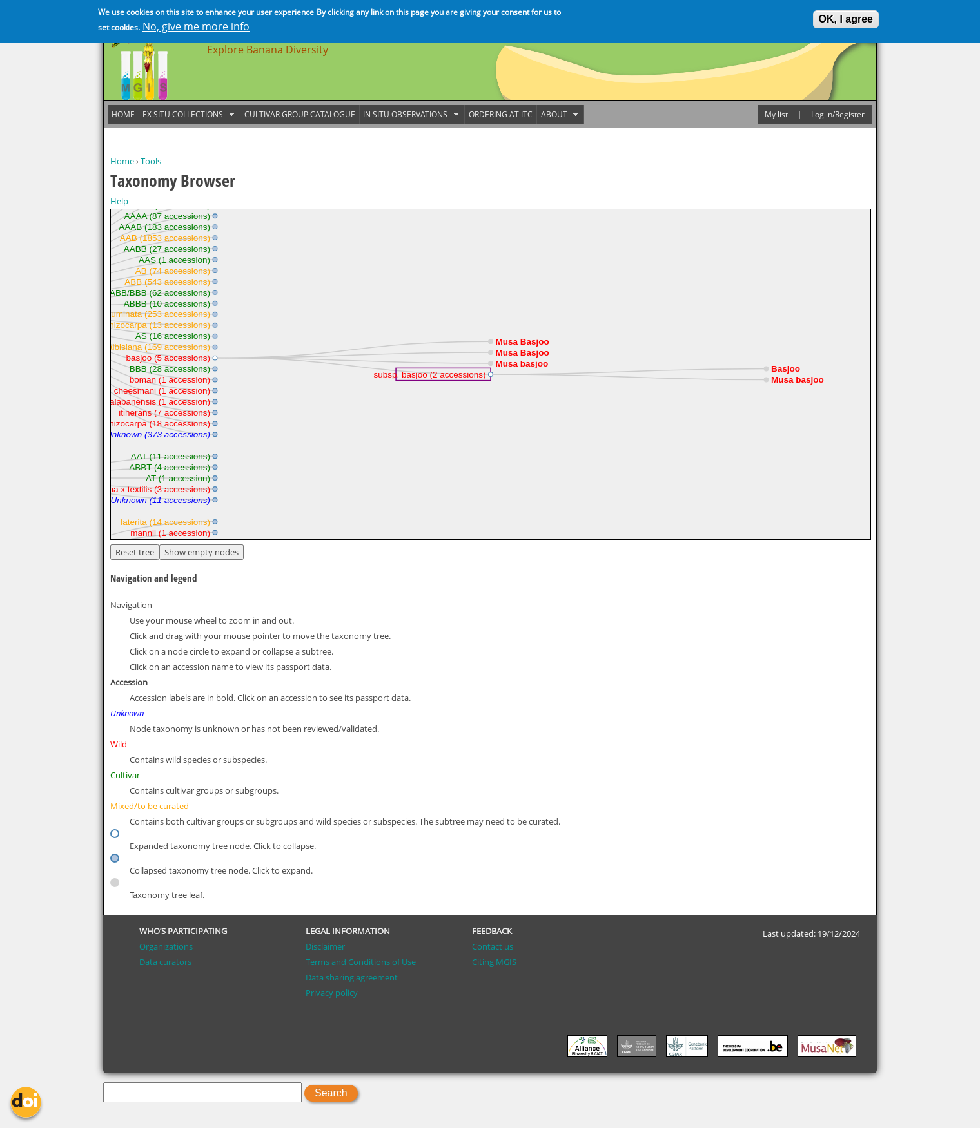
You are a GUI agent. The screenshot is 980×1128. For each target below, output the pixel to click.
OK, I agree (846, 19)
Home (122, 161)
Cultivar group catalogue (299, 114)
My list (776, 114)
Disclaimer (325, 946)
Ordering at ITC (501, 114)
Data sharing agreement (352, 977)
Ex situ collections (187, 115)
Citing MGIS (494, 962)
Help (119, 201)
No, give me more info (196, 26)
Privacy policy (332, 993)
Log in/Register (838, 114)
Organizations (166, 946)
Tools (151, 161)
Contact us (492, 946)
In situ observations (409, 115)
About (557, 115)
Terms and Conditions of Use (361, 962)
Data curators (165, 962)
